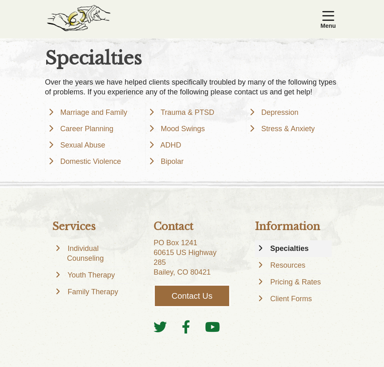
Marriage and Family (90, 112)
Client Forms (288, 299)
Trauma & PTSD (184, 112)
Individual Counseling (83, 253)
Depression (277, 112)
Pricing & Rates (292, 282)
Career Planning (84, 129)
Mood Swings (180, 129)
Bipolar (169, 161)
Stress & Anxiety (285, 129)
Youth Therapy (88, 275)
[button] (329, 19)
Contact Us (192, 295)
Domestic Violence (87, 161)
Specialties (286, 248)
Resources (285, 265)
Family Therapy (90, 292)
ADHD (168, 145)
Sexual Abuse (79, 145)
